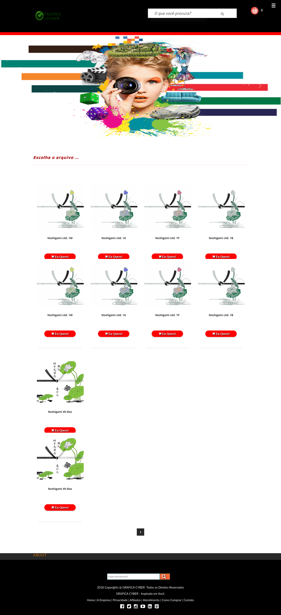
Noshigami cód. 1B (221, 238)
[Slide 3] (147, 131)
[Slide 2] (140, 131)
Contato (189, 600)
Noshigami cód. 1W (60, 238)
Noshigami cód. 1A (113, 238)
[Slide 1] (133, 131)
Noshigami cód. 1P (167, 238)
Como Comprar (171, 600)
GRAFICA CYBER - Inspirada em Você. (140, 593)
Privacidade (120, 600)
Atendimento (151, 600)
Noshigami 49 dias (60, 412)
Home (91, 600)
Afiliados (135, 600)
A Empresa (104, 600)
